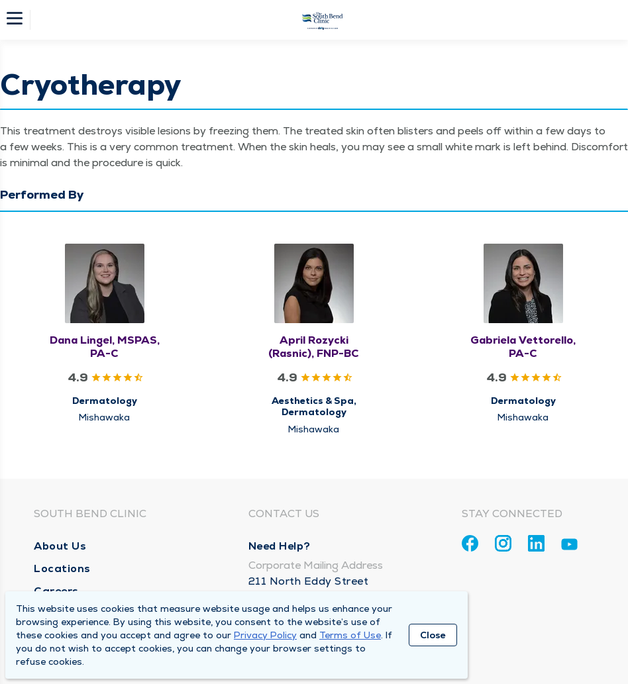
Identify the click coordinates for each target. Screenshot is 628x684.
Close (433, 635)
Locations (62, 568)
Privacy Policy (265, 635)
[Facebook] (470, 543)
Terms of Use (350, 635)
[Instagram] (503, 543)
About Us (60, 546)
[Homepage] (322, 20)
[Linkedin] (536, 543)
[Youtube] (569, 546)
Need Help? (279, 546)
